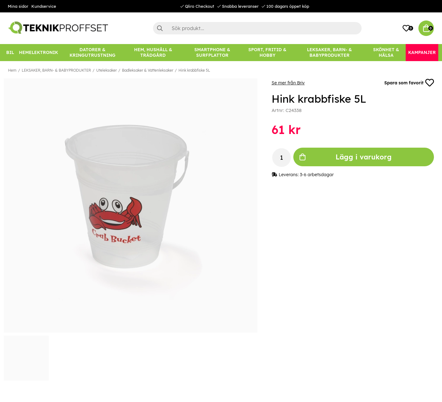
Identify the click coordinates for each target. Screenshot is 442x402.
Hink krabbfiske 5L (194, 70)
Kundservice (43, 6)
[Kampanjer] (422, 52)
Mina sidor (18, 6)
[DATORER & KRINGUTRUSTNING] (92, 52)
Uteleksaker (106, 70)
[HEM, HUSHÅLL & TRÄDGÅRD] (153, 52)
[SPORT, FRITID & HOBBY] (267, 52)
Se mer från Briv (288, 83)
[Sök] (257, 28)
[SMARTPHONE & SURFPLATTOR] (212, 52)
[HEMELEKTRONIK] (38, 52)
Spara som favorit (409, 82)
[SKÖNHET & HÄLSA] (386, 52)
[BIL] (10, 52)
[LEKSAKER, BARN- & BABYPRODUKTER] (329, 52)
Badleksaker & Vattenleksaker (147, 70)
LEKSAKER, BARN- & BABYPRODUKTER (56, 70)
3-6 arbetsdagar (317, 174)
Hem (12, 70)
